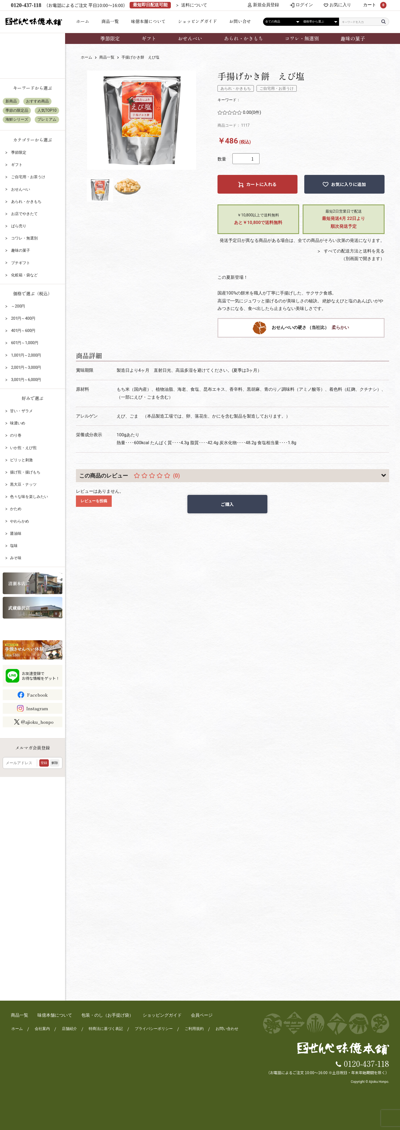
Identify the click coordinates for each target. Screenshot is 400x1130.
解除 (55, 763)
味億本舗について (148, 21)
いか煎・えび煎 (23, 448)
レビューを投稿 (94, 501)
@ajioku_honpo (33, 722)
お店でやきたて (23, 214)
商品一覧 (110, 21)
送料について (194, 5)
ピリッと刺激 (21, 460)
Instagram (37, 708)
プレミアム (46, 119)
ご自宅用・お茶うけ (277, 88)
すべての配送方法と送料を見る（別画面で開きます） (354, 254)
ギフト (149, 38)
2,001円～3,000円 (25, 367)
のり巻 (15, 435)
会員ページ (202, 1015)
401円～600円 (22, 330)
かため (15, 509)
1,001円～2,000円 (25, 355)
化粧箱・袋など (23, 275)
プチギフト (20, 263)
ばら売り (18, 226)
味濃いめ (17, 423)
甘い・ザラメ (21, 411)
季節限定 (110, 38)
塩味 (14, 545)
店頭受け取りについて (32, 46)
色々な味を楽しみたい (29, 496)
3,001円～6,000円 (25, 379)
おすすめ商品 (37, 101)
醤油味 (15, 533)
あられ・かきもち (243, 38)
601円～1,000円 (24, 343)
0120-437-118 (366, 1063)
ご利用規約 (193, 1028)
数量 (221, 159)
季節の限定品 (16, 110)
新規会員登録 (263, 5)
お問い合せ (240, 21)
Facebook (37, 695)
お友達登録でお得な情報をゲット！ (41, 676)
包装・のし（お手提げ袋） (107, 1015)
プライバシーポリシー (153, 1028)
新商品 (11, 101)
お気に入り (340, 5)
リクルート (32, 629)
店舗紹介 (68, 1028)
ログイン (304, 5)
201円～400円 (22, 318)
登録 (44, 763)
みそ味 (15, 558)
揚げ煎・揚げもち (25, 472)
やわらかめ (19, 521)
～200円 (17, 306)
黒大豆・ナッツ (23, 484)
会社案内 (41, 1028)
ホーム (82, 21)
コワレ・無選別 (302, 38)
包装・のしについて (32, 64)
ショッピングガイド (197, 21)
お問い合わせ (226, 1028)
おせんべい (190, 38)
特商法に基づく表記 (105, 1028)
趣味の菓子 (353, 38)
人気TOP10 (46, 110)
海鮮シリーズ (16, 119)
